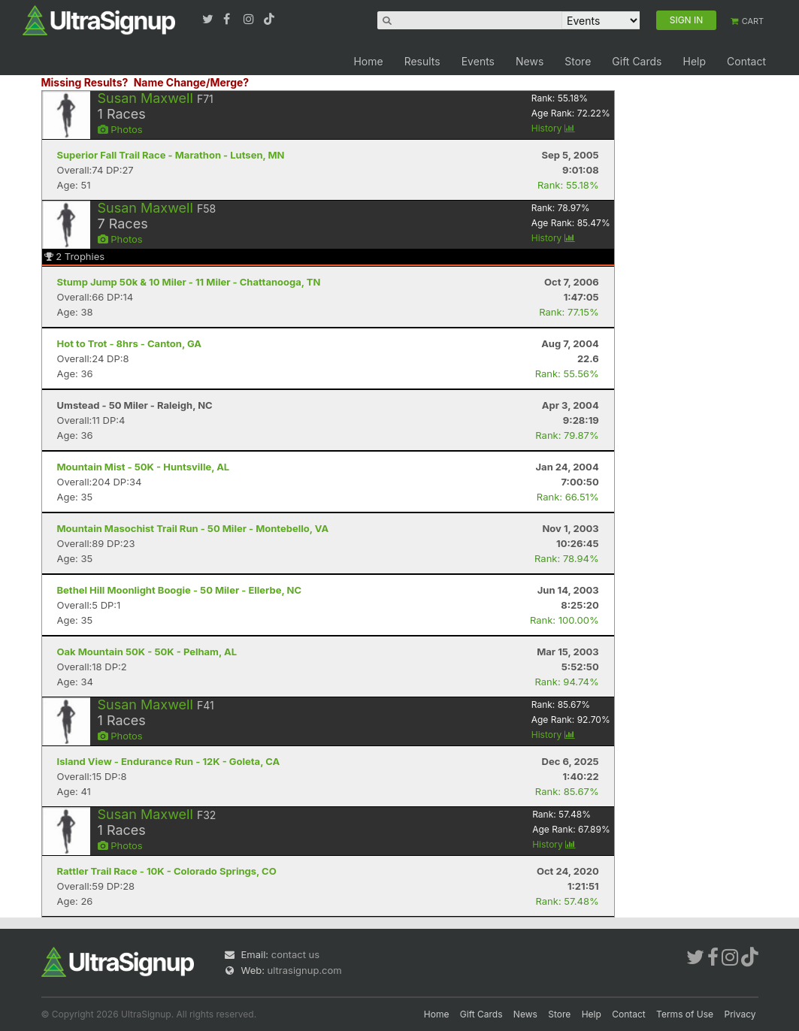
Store (577, 61)
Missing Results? (85, 82)
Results (422, 61)
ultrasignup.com (305, 970)
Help (694, 61)
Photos (120, 129)
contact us (295, 954)
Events (478, 61)
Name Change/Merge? (192, 82)
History (553, 128)
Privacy (740, 1014)
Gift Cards (636, 61)
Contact (746, 61)
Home (368, 61)
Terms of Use (684, 1014)
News (529, 61)
